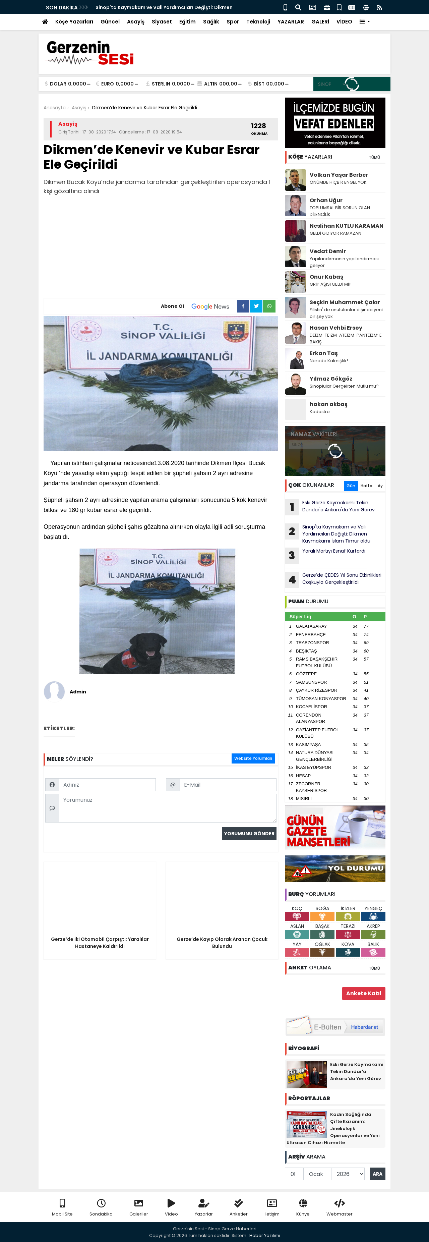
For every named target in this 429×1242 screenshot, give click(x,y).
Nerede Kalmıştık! (329, 360)
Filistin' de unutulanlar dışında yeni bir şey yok (346, 313)
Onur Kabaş (326, 277)
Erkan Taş (324, 353)
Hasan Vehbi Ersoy (336, 328)
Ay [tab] (380, 486)
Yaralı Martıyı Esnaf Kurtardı (325, 556)
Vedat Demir (328, 251)
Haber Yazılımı (264, 1235)
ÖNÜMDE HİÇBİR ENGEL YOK (338, 182)
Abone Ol (199, 306)
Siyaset (162, 21)
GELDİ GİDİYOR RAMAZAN (335, 233)
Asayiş (135, 21)
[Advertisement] (161, 248)
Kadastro (320, 411)
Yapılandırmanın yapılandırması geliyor (344, 262)
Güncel (110, 21)
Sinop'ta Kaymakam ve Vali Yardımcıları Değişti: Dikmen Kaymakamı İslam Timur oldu (327, 533)
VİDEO (344, 21)
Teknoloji (258, 21)
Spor (233, 21)
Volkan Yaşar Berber (339, 175)
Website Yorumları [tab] (253, 758)
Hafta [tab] (366, 486)
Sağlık (211, 21)
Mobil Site (62, 1208)
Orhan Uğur (326, 200)
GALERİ (320, 21)
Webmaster (339, 1208)
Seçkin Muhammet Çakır (345, 302)
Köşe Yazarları (74, 21)
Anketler (239, 1208)
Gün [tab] (351, 486)
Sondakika (101, 1208)
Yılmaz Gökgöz (331, 379)
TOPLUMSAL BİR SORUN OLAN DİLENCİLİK (340, 211)
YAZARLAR (291, 21)
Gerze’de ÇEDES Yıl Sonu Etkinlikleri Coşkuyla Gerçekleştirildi (333, 580)
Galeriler (138, 1208)
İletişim (272, 1208)
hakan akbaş (329, 404)
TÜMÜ (374, 157)
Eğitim (187, 21)
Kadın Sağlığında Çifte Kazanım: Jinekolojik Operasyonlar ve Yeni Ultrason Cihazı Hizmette (333, 1128)
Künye (303, 1208)
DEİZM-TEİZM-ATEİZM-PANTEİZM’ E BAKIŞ (346, 338)
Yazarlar (204, 1208)
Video (171, 1208)
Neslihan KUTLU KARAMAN (346, 226)
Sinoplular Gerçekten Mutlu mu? (344, 386)
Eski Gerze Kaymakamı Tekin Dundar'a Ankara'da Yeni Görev (330, 507)
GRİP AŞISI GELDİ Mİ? (331, 284)
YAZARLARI (310, 157)
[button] (365, 22)
